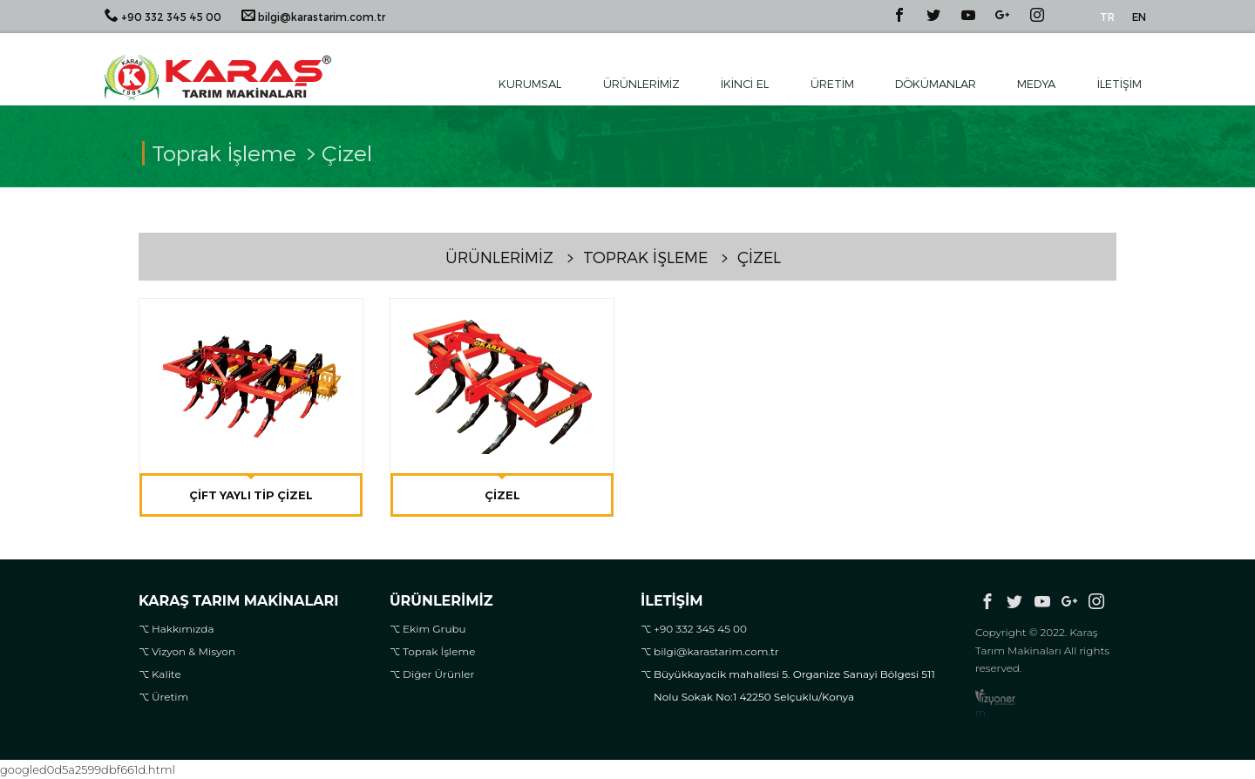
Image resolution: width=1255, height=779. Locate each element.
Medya (1036, 84)
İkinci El (745, 84)
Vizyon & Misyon (193, 651)
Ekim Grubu (434, 628)
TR (1107, 16)
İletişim (1119, 84)
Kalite (166, 674)
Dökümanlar (935, 84)
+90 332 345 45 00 (163, 15)
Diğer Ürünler (438, 674)
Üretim (832, 84)
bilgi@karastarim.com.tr (313, 15)
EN (1139, 16)
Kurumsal (530, 84)
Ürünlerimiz (641, 84)
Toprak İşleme (439, 651)
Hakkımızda (183, 628)
